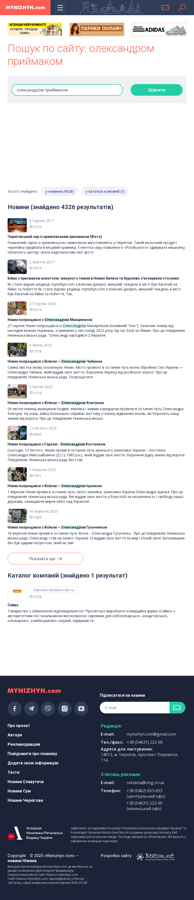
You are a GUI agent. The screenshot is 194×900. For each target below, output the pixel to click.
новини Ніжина (22, 860)
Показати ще (45, 559)
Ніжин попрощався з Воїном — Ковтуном (56, 403)
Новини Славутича (26, 781)
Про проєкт (19, 725)
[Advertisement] (97, 148)
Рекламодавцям (24, 744)
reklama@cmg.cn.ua (145, 782)
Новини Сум (19, 791)
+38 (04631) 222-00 (145, 742)
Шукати (156, 90)
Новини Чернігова (25, 800)
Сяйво (13, 605)
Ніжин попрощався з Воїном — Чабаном (55, 361)
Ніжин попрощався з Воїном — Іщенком (55, 486)
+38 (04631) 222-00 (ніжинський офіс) (144, 805)
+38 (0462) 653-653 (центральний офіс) (146, 793)
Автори (15, 735)
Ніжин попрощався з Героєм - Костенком (56, 444)
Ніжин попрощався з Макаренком (50, 320)
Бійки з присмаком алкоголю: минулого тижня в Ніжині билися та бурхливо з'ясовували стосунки (93, 278)
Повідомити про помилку (32, 753)
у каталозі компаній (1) (105, 191)
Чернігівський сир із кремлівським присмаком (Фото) (55, 237)
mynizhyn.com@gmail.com (151, 734)
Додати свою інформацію (33, 763)
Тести (13, 772)
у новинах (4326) (59, 191)
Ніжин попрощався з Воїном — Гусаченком (57, 527)
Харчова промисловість (53, 589)
